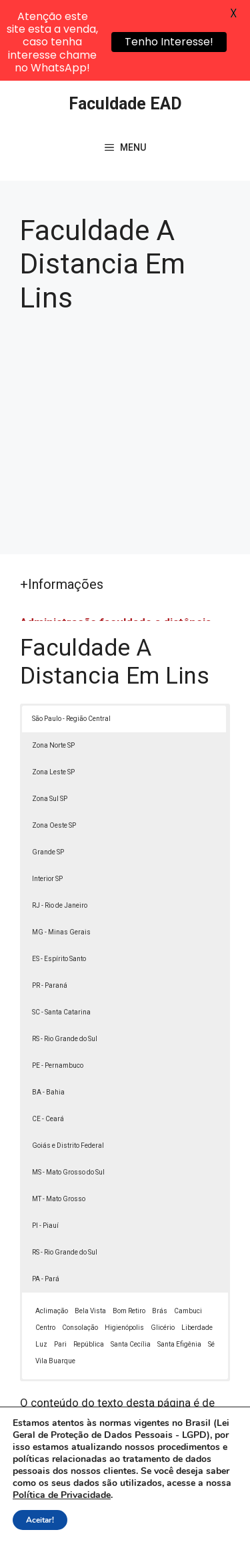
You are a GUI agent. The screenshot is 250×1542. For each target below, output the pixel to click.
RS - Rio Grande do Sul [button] (64, 958)
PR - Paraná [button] (49, 904)
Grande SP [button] (48, 771)
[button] (221, 1513)
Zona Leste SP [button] (53, 691)
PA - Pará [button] (45, 1198)
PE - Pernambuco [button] (57, 984)
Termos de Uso (102, 1521)
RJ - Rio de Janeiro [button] (59, 824)
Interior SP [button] (47, 798)
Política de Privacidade (174, 1506)
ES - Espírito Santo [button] (59, 878)
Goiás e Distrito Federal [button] (68, 1064)
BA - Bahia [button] (48, 1011)
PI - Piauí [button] (45, 1144)
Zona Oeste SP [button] (54, 744)
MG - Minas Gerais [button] (61, 851)
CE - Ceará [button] (48, 1038)
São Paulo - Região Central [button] (71, 638)
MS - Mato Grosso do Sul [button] (68, 1091)
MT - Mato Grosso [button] (58, 1118)
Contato (163, 1521)
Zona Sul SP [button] (49, 718)
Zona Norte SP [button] (53, 664)
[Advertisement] (125, 348)
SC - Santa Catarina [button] (61, 931)
